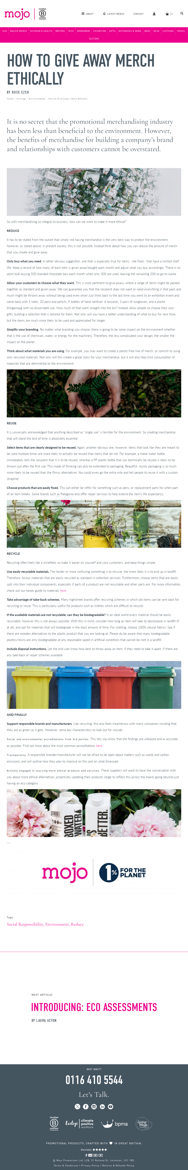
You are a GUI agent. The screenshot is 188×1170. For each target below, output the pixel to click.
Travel (181, 31)
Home (10, 98)
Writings (21, 98)
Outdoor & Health (41, 31)
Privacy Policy (90, 1165)
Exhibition (99, 31)
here (63, 590)
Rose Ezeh (20, 92)
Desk (156, 31)
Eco (5, 31)
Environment (57, 924)
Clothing (168, 31)
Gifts (112, 31)
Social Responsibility (25, 924)
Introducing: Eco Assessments (94, 1007)
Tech (71, 31)
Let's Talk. (94, 1094)
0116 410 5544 (94, 1080)
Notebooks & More (130, 31)
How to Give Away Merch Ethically (81, 69)
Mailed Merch (18, 31)
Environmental (37, 98)
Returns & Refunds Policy (118, 1165)
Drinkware (83, 31)
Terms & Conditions (66, 1165)
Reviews (94, 1150)
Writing (60, 31)
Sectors (94, 38)
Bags (147, 31)
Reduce (77, 924)
